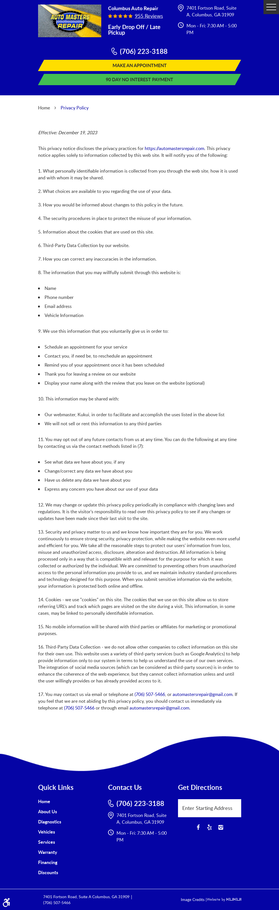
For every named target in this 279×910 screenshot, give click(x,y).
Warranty (47, 852)
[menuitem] (69, 801)
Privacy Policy (75, 108)
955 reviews (149, 15)
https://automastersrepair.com (174, 148)
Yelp (209, 827)
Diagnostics (49, 821)
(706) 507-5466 (150, 694)
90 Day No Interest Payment (139, 79)
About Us (47, 811)
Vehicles (46, 832)
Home (44, 108)
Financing (47, 862)
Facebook (198, 827)
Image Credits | (194, 899)
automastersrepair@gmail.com (202, 694)
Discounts (48, 872)
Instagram (221, 827)
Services (46, 842)
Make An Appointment (140, 65)
